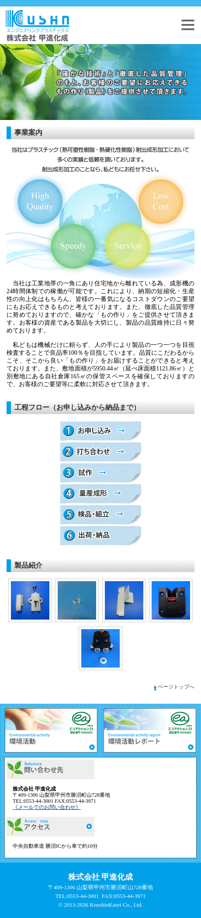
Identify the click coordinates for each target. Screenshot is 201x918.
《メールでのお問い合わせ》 (47, 807)
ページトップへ (173, 687)
